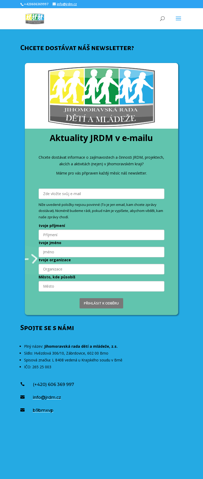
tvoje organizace (55, 259)
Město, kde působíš (57, 276)
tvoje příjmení (52, 225)
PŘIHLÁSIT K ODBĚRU (101, 303)
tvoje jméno (50, 242)
